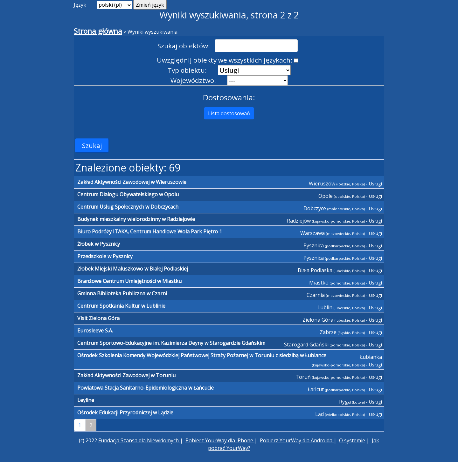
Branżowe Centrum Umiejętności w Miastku (129, 281)
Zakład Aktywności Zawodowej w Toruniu (126, 375)
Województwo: (193, 80)
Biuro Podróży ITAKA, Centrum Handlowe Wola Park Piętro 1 (149, 231)
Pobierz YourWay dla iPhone (219, 440)
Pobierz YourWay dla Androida (297, 440)
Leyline (85, 400)
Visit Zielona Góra (98, 318)
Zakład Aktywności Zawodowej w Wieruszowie (131, 181)
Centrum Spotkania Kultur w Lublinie (121, 305)
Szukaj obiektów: (183, 45)
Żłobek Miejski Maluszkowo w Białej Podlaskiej (132, 268)
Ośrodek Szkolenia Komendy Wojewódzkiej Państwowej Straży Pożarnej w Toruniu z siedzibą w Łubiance (201, 355)
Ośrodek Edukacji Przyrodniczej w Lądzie (125, 412)
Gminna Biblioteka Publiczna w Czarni (122, 293)
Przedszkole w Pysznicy (105, 256)
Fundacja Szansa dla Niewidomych (139, 440)
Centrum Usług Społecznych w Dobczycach (127, 206)
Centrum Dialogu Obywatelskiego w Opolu (128, 194)
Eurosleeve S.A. (95, 330)
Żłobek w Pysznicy (98, 243)
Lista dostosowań (229, 113)
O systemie (352, 440)
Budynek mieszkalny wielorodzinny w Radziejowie (136, 219)
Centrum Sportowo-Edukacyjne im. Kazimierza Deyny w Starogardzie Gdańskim (171, 342)
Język (80, 4)
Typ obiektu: (187, 70)
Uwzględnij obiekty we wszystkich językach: (224, 60)
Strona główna (98, 31)
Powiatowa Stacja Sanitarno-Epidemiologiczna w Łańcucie (145, 387)
